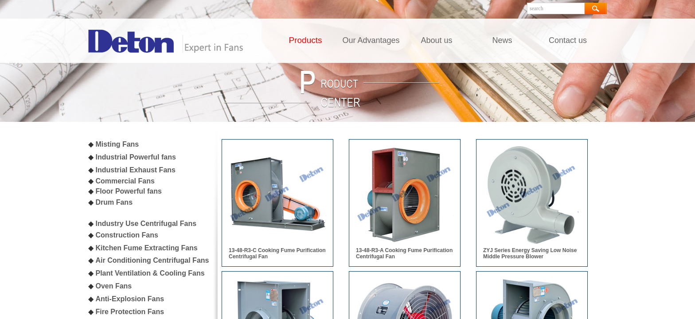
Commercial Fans (124, 181)
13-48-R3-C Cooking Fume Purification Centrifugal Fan (277, 253)
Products (305, 40)
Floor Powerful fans (128, 191)
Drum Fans (114, 202)
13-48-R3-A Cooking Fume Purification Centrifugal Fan (404, 253)
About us (436, 40)
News (502, 40)
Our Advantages (370, 40)
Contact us (568, 40)
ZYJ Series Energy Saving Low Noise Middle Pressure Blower (530, 253)
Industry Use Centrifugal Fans (145, 223)
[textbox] (556, 8)
